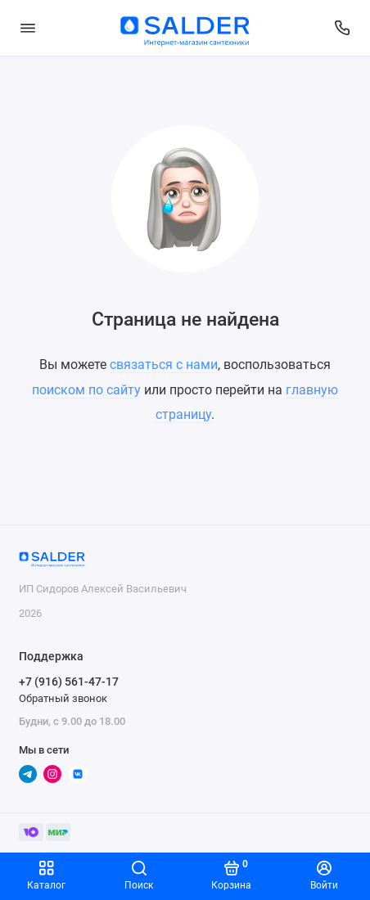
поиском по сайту (86, 390)
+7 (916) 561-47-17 (69, 681)
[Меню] (28, 28)
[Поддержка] (343, 28)
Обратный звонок (63, 698)
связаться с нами (164, 364)
